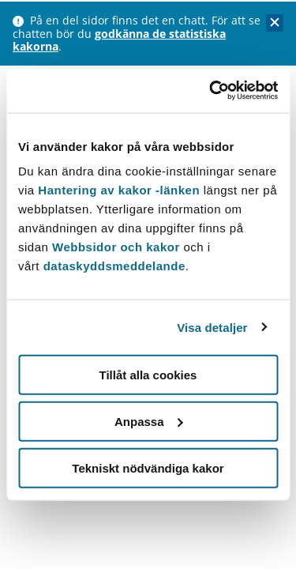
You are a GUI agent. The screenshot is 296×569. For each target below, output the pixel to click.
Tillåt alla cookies (148, 375)
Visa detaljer (212, 326)
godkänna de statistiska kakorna (119, 40)
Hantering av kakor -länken (119, 190)
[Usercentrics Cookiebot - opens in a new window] (211, 91)
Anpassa (148, 421)
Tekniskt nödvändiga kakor (147, 467)
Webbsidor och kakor (117, 247)
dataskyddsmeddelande (114, 266)
